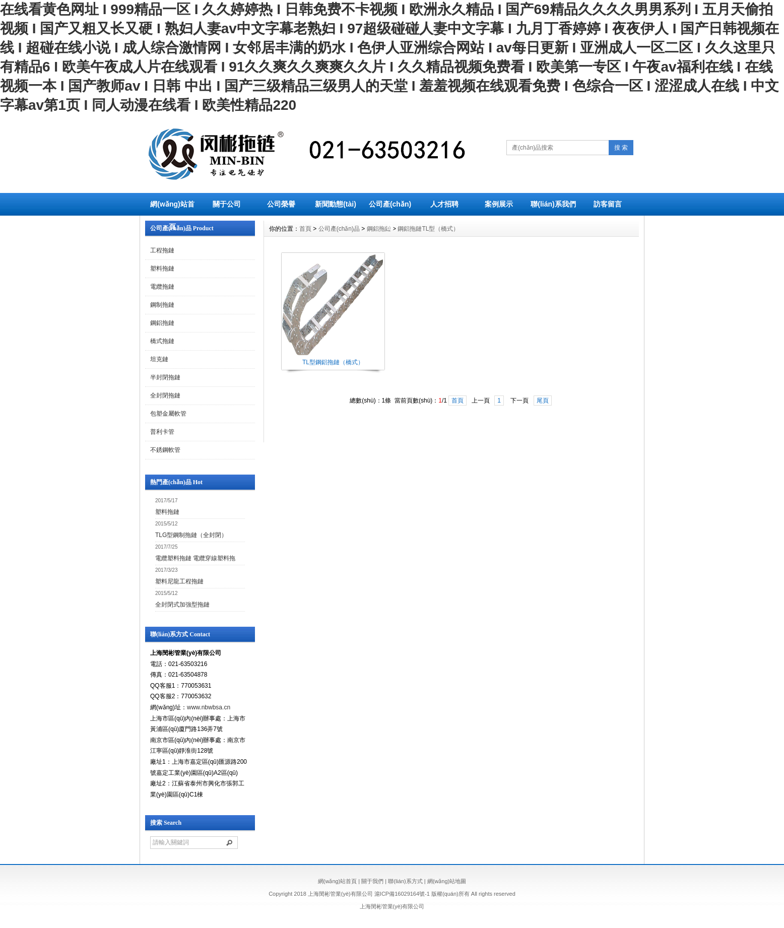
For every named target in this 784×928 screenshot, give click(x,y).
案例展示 (499, 204)
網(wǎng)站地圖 (447, 881)
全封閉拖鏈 (165, 395)
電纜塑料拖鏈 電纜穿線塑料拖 (195, 558)
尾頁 (543, 400)
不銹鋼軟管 (165, 449)
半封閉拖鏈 (165, 377)
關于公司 (227, 204)
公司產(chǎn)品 (390, 215)
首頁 (305, 228)
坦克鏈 (159, 359)
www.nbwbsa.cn (208, 707)
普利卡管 (162, 431)
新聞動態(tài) (335, 204)
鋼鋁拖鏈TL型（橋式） (428, 228)
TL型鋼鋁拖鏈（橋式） (333, 362)
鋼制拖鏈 (162, 304)
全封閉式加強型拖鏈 (182, 604)
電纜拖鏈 (162, 286)
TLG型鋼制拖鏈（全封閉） (191, 535)
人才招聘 (444, 204)
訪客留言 (608, 204)
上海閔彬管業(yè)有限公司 (392, 906)
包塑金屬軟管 (168, 413)
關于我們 (372, 881)
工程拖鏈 (162, 250)
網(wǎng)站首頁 (172, 215)
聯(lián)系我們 (553, 204)
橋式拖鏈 (162, 341)
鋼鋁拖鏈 (162, 322)
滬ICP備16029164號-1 (402, 894)
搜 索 (621, 147)
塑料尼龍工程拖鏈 (179, 581)
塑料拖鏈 (162, 268)
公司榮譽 (281, 204)
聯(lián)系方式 (405, 881)
